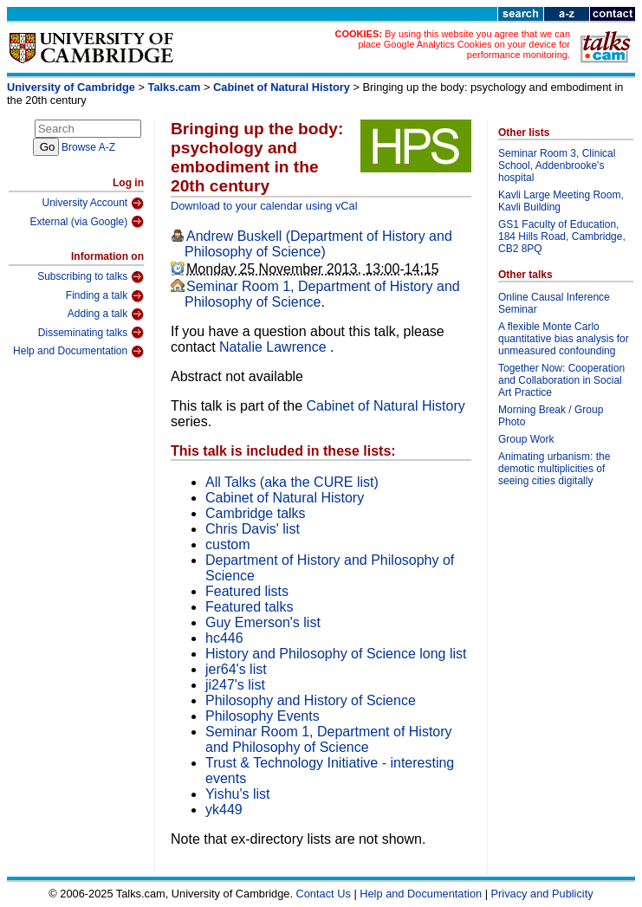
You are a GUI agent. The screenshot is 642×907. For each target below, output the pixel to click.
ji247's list (235, 684)
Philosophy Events (262, 716)
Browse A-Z (88, 147)
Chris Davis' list (252, 529)
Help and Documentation (78, 352)
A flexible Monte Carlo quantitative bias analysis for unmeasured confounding (563, 339)
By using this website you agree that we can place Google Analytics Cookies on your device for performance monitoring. (464, 44)
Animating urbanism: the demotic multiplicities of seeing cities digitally (554, 468)
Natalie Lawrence (274, 347)
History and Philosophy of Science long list (336, 653)
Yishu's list (237, 794)
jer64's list (236, 669)
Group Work (526, 439)
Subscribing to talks (90, 277)
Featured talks (249, 606)
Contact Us (323, 893)
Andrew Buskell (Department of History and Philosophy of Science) (318, 244)
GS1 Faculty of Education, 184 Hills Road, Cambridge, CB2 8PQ (562, 236)
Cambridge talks (255, 513)
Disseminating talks (91, 333)
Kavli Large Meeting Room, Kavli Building (561, 201)
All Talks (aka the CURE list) (292, 482)
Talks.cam (174, 87)
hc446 (224, 638)
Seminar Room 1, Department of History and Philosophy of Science (328, 739)
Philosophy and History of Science (310, 700)
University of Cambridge (71, 87)
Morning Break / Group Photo (550, 416)
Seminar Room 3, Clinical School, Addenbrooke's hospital (556, 165)
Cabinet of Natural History (281, 87)
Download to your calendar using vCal (264, 205)
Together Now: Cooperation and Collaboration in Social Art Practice (561, 380)
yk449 (224, 809)
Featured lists (247, 591)
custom (227, 544)
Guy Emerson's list (263, 622)
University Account (93, 204)
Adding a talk (106, 314)
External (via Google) (86, 222)
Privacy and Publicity (542, 893)
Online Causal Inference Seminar (554, 303)
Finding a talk (105, 296)
